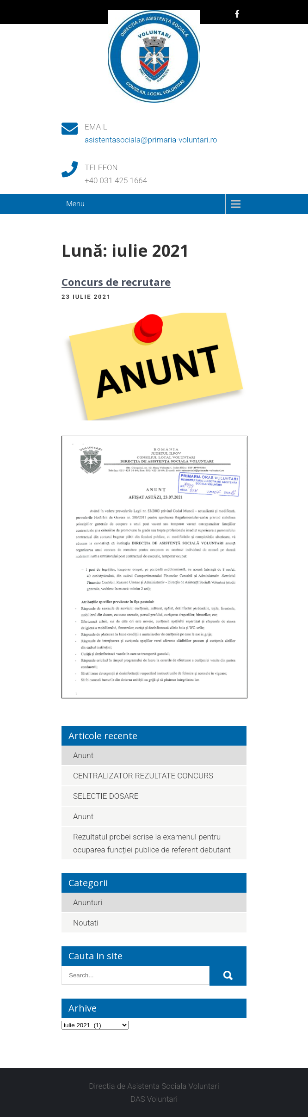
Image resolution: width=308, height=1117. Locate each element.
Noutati (86, 922)
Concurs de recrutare (116, 282)
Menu (75, 203)
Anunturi (87, 902)
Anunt (83, 755)
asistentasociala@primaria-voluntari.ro (151, 139)
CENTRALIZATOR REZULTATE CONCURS (143, 775)
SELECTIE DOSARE (105, 796)
